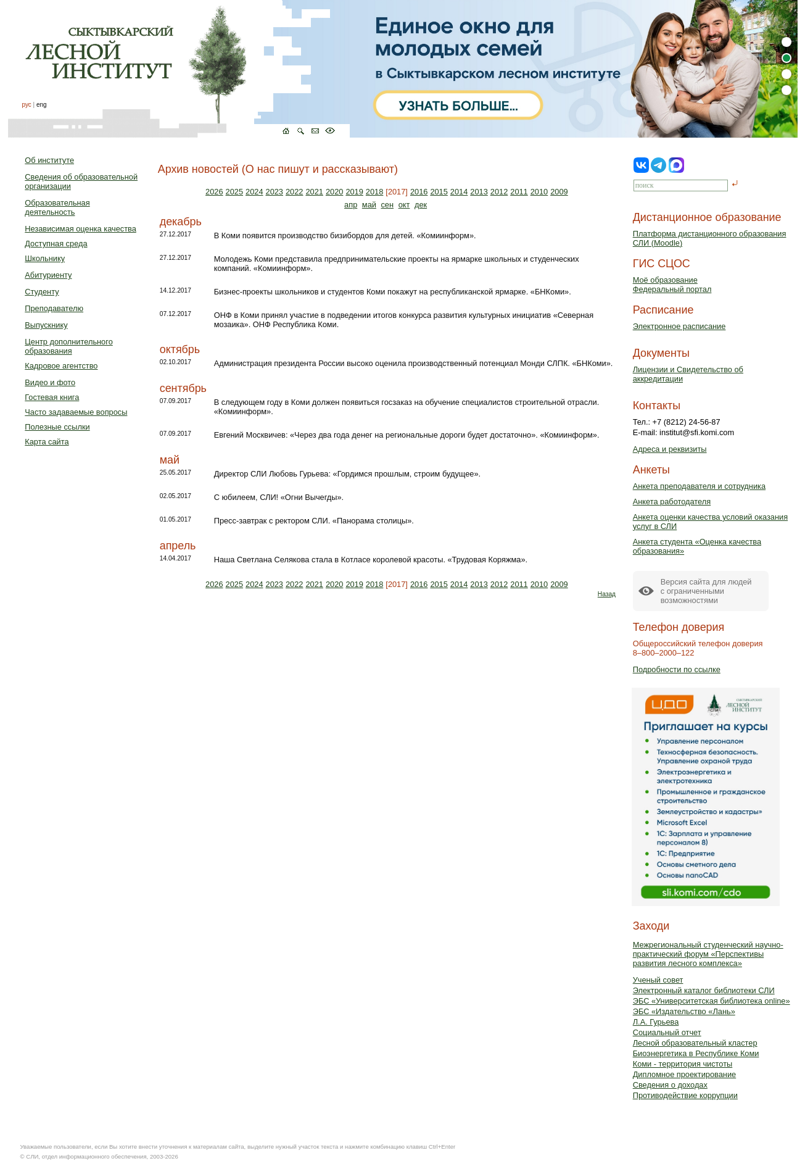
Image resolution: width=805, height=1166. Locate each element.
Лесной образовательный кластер (695, 1042)
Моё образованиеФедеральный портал (672, 284)
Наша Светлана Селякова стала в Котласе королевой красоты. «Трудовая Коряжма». (370, 559)
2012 (499, 191)
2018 (374, 191)
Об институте (49, 160)
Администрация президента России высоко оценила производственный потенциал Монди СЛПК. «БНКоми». (413, 363)
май (369, 204)
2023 (274, 191)
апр (350, 204)
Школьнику (45, 258)
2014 (459, 191)
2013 (478, 191)
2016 (418, 191)
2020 (334, 191)
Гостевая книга (52, 397)
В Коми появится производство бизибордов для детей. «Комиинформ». (345, 235)
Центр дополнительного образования (68, 346)
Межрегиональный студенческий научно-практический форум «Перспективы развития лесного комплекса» (708, 954)
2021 (314, 191)
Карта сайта (46, 441)
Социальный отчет (667, 1032)
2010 (539, 191)
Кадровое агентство (61, 365)
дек (421, 204)
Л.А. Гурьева (656, 1021)
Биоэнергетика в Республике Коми (696, 1053)
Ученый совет (658, 980)
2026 (214, 191)
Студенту (42, 291)
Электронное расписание (679, 326)
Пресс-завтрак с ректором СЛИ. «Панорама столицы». (314, 520)
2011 (518, 191)
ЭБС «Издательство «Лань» (684, 1011)
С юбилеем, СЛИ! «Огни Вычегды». (279, 497)
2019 (354, 191)
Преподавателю (54, 308)
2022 (294, 191)
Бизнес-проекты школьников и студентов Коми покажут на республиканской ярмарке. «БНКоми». (392, 291)
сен (387, 204)
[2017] (397, 191)
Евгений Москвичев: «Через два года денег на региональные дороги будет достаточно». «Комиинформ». (407, 434)
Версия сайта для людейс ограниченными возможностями (706, 591)
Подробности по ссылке (676, 669)
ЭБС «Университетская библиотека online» (711, 1001)
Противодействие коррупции (685, 1095)
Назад (607, 594)
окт (404, 204)
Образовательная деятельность (57, 207)
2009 (559, 191)
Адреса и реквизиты (670, 449)
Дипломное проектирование (685, 1074)
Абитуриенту (48, 275)
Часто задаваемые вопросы (76, 412)
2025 (234, 191)
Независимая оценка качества (80, 228)
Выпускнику (46, 325)
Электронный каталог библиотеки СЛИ (704, 990)
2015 (438, 191)
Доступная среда (56, 243)
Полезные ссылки (57, 426)
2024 (254, 191)
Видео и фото (50, 382)
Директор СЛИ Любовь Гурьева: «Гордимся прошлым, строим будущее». (347, 473)
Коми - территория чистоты (683, 1063)
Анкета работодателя (672, 501)
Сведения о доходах (670, 1084)
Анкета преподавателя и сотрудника (699, 486)
